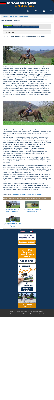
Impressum (13, 314)
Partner (32, 314)
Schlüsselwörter (9, 32)
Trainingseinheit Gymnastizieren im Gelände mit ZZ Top (32, 210)
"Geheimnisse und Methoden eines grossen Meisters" (26, 194)
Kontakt (41, 314)
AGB (23, 314)
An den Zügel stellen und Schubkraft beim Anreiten (12, 210)
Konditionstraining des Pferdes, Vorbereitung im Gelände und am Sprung (12, 225)
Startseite (5, 16)
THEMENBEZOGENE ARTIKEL (19, 16)
